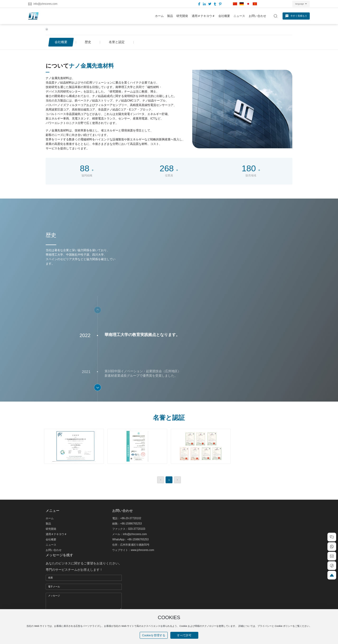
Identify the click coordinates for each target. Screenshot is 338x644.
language (299, 4)
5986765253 (134, 523)
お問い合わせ (54, 550)
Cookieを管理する (153, 635)
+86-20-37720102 (130, 518)
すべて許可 (184, 635)
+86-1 (123, 523)
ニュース (51, 544)
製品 (48, 523)
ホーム (50, 518)
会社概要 (51, 539)
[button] (97, 387)
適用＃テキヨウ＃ (56, 534)
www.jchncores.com (142, 550)
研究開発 (51, 528)
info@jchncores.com (46, 3)
